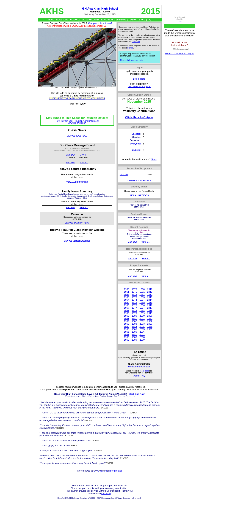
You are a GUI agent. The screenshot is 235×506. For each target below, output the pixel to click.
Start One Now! (137, 394)
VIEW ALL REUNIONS (77, 123)
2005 (142, 329)
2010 (149, 289)
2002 (142, 321)
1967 (126, 334)
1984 (134, 326)
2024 (149, 326)
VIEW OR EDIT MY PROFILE (139, 180)
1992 (142, 294)
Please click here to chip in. (131, 60)
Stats (154, 159)
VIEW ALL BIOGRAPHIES (77, 182)
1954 (126, 299)
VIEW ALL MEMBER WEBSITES (77, 241)
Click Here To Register (139, 86)
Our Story (136, 42)
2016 (149, 305)
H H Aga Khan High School (100, 8)
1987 (134, 334)
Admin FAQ (139, 375)
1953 (126, 297)
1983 (134, 323)
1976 (134, 305)
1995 (142, 302)
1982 (134, 321)
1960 (126, 315)
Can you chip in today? (100, 23)
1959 (126, 313)
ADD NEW (70, 155)
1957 (126, 307)
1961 (126, 318)
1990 (142, 289)
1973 (134, 297)
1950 (126, 289)
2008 (142, 337)
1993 (142, 297)
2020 (149, 315)
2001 (142, 318)
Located (136, 134)
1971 (134, 291)
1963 (126, 323)
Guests (136, 150)
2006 (142, 331)
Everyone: (135, 143)
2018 (149, 310)
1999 (142, 313)
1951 (126, 291)
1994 (142, 299)
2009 (142, 339)
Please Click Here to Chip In (179, 53)
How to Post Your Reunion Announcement (77, 121)
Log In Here (139, 78)
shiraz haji (124, 175)
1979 (134, 313)
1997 (142, 307)
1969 (126, 339)
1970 (134, 289)
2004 (142, 326)
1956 (126, 305)
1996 (142, 305)
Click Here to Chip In (139, 117)
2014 (149, 299)
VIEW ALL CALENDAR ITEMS (77, 223)
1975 (134, 302)
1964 (126, 326)
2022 (149, 321)
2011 (149, 291)
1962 (126, 321)
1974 (134, 299)
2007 (142, 334)
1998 (142, 310)
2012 (149, 294)
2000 (142, 315)
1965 (126, 329)
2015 (149, 302)
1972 (134, 294)
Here (180, 21)
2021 (149, 318)
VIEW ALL (84, 155)
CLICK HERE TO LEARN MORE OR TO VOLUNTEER (77, 98)
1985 (134, 329)
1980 (134, 315)
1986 (134, 331)
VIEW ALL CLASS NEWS (77, 136)
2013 (149, 297)
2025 (149, 329)
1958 (126, 310)
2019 (149, 313)
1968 (126, 337)
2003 (142, 323)
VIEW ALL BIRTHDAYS (139, 195)
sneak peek (144, 371)
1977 (134, 307)
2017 (149, 307)
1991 (142, 291)
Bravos (130, 48)
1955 (126, 302)
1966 (126, 331)
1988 (134, 337)
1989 (134, 339)
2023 (149, 323)
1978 (134, 310)
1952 (126, 294)
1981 (134, 318)
